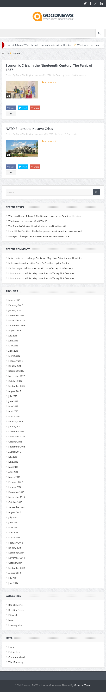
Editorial (12, 615)
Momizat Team (82, 685)
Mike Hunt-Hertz (17, 258)
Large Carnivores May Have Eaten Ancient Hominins (55, 258)
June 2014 (13, 583)
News (60, 134)
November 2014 (16, 557)
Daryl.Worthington (24, 75)
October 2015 (15, 502)
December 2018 (16, 315)
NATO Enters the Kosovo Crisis (29, 128)
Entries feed (14, 652)
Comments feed (16, 657)
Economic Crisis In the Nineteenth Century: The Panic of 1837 (49, 67)
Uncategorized (15, 625)
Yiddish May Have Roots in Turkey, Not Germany (48, 268)
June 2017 (13, 401)
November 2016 (16, 436)
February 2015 (15, 542)
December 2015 (16, 492)
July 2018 (12, 335)
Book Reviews (15, 604)
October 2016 (15, 441)
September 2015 (16, 507)
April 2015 (13, 532)
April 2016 (13, 471)
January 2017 (14, 426)
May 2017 (13, 406)
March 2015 (14, 537)
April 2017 (13, 411)
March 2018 (14, 355)
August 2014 (14, 572)
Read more (49, 82)
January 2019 (14, 310)
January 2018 (14, 365)
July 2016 (12, 456)
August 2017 (14, 391)
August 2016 (14, 451)
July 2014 (12, 577)
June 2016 (13, 461)
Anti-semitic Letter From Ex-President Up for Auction (43, 263)
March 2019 (14, 300)
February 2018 (15, 360)
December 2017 (16, 370)
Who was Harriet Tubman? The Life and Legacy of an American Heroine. (44, 216)
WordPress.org (15, 662)
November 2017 (16, 376)
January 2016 (14, 487)
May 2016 (13, 466)
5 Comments (71, 134)
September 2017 (16, 385)
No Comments (79, 75)
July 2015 (12, 517)
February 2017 (15, 421)
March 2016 (14, 477)
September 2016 (16, 446)
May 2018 (13, 345)
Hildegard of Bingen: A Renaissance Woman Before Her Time (38, 236)
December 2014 (16, 552)
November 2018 (16, 320)
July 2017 (12, 396)
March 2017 (14, 416)
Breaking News (63, 75)
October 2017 (15, 381)
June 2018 (13, 340)
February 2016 (15, 482)
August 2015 (14, 512)
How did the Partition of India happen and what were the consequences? (45, 231)
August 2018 (14, 330)
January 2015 (14, 547)
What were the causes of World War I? (27, 221)
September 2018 (16, 325)
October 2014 (15, 562)
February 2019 (15, 305)
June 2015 (13, 522)
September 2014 (16, 567)
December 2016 (16, 431)
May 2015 (13, 527)
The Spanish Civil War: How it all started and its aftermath (37, 226)
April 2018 (13, 350)
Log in (11, 647)
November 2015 (16, 497)
